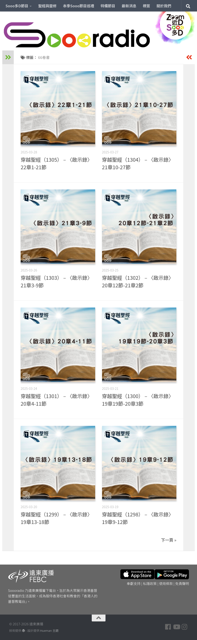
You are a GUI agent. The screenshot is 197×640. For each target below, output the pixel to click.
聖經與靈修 (47, 5)
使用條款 (166, 583)
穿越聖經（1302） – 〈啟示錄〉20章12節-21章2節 (138, 281)
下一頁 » (168, 540)
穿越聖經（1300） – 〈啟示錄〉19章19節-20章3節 (138, 399)
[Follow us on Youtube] (176, 627)
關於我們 (164, 5)
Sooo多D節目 (17, 5)
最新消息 (129, 5)
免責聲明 (182, 583)
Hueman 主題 (49, 630)
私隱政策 (150, 583)
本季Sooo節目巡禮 (78, 5)
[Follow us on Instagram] (184, 627)
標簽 (146, 5)
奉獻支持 (134, 583)
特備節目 (108, 5)
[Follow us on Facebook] (168, 627)
